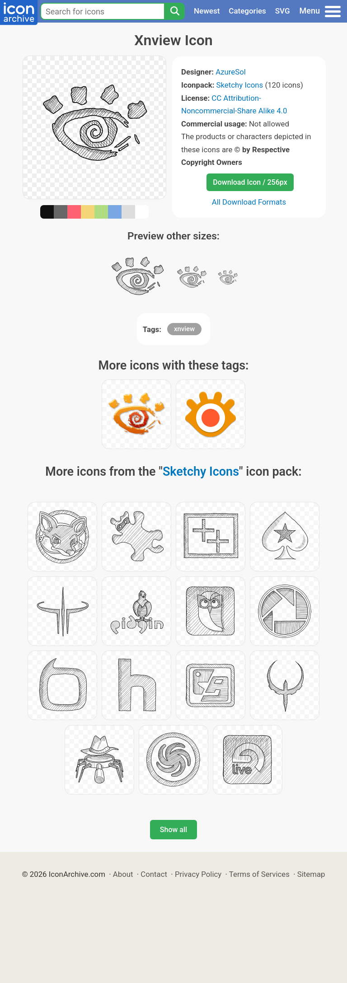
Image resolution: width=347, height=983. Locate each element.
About (123, 874)
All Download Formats (249, 201)
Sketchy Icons (239, 84)
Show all (173, 829)
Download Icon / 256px (250, 182)
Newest (207, 10)
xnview (184, 329)
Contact (154, 874)
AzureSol (231, 71)
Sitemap (311, 874)
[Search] (174, 11)
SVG (282, 10)
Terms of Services (259, 874)
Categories (247, 10)
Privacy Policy (198, 874)
